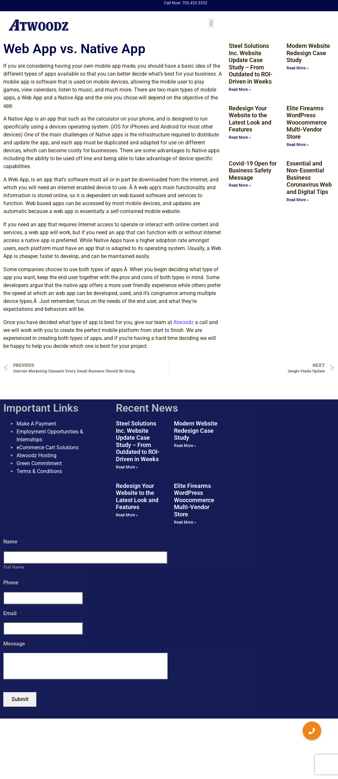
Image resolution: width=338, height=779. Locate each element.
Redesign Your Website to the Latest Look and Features (250, 119)
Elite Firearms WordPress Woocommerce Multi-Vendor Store (307, 122)
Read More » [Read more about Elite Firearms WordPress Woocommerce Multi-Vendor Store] (298, 144)
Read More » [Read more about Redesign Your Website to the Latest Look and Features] (240, 137)
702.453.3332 (194, 3)
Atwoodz (183, 322)
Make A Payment (36, 424)
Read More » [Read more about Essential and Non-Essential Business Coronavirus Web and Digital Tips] (298, 200)
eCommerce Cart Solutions (48, 447)
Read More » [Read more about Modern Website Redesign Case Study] (298, 68)
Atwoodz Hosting (36, 455)
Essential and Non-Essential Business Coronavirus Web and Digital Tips (309, 177)
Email (12, 613)
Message (16, 644)
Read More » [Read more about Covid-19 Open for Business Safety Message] (240, 185)
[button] (211, 23)
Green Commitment (39, 463)
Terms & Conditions (39, 471)
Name (12, 541)
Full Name (14, 567)
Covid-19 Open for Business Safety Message (253, 170)
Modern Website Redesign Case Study (308, 52)
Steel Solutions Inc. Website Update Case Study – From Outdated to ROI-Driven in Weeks (251, 63)
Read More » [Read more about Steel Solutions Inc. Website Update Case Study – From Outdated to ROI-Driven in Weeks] (240, 89)
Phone (13, 582)
